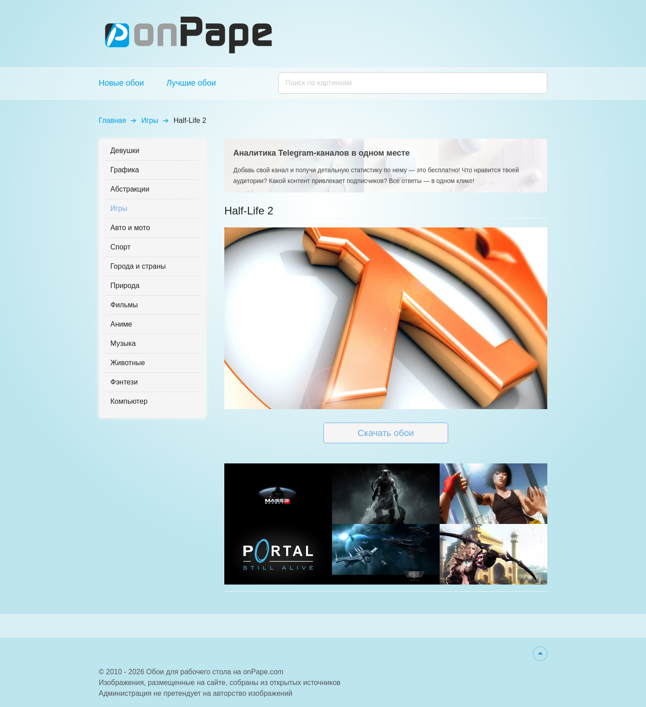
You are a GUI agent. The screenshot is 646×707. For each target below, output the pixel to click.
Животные (127, 363)
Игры (149, 120)
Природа (125, 285)
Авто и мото (130, 227)
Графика (124, 170)
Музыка (123, 343)
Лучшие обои (191, 83)
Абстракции (129, 189)
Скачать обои (386, 433)
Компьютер (129, 401)
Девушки (125, 150)
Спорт (120, 247)
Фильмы (124, 305)
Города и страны (138, 266)
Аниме (121, 324)
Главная (112, 120)
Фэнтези (124, 382)
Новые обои (121, 83)
